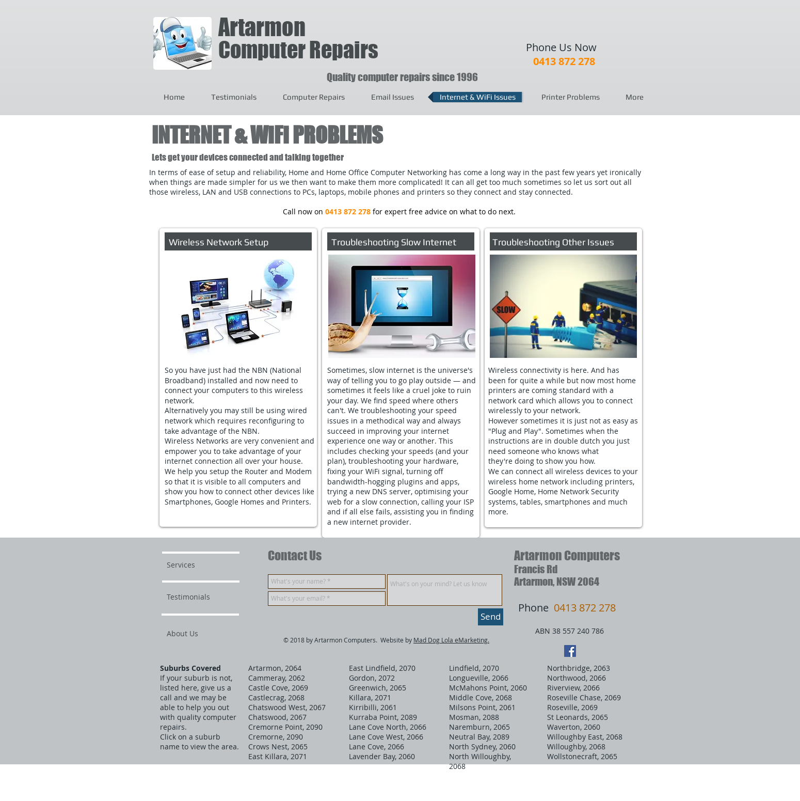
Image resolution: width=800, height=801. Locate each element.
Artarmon (262, 27)
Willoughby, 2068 (576, 746)
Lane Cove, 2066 (376, 746)
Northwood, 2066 (576, 678)
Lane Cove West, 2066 (386, 737)
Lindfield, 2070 (474, 668)
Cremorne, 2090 (275, 737)
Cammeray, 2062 (276, 678)
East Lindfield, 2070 (382, 668)
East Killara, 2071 (277, 756)
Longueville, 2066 (478, 678)
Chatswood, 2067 (277, 717)
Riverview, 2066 (573, 688)
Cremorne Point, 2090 (285, 727)
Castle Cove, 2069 (278, 688)
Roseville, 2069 (572, 707)
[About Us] (206, 633)
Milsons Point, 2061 (482, 707)
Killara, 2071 (370, 697)
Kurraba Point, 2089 (383, 717)
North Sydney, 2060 (482, 746)
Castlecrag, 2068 (276, 697)
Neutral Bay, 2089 (479, 737)
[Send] (490, 616)
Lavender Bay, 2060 (382, 756)
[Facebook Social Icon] (570, 651)
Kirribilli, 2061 (373, 707)
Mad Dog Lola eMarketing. (451, 640)
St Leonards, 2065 (577, 717)
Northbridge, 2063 (578, 668)
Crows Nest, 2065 (278, 746)
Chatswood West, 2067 (287, 707)
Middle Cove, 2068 (480, 697)
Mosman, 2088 (474, 717)
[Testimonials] (194, 597)
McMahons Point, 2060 (488, 688)
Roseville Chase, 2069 (584, 697)
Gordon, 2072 (372, 678)
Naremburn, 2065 (479, 727)
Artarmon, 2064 (274, 668)
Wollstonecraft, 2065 (582, 756)
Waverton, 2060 (573, 727)
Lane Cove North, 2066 (387, 727)
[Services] (196, 565)
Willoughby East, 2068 (584, 737)
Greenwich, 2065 (377, 688)
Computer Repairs (298, 50)
